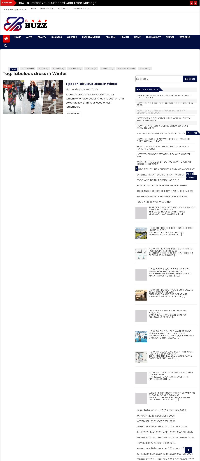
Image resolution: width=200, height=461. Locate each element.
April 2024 (169, 453)
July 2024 (181, 448)
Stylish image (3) (127, 68)
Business (56, 37)
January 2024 (165, 459)
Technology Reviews (173, 196)
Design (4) (59, 68)
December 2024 (184, 437)
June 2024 (143, 453)
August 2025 (166, 426)
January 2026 (145, 415)
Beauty (42, 37)
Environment (165, 174)
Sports (154, 196)
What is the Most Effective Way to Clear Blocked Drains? (164, 163)
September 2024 (147, 448)
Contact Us (63, 8)
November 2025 (146, 421)
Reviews (188, 191)
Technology (153, 37)
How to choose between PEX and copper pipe (164, 155)
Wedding (184, 37)
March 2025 (185, 432)
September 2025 (147, 426)
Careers (72, 37)
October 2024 (166, 443)
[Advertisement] (100, 58)
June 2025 (143, 432)
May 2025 (156, 432)
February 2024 (146, 459)
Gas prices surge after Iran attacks (161, 133)
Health (125, 37)
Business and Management (177, 169)
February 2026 (176, 410)
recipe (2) (146, 68)
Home (33, 8)
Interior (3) (76, 68)
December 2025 (165, 415)
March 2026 (158, 410)
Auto (29, 37)
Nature (177, 191)
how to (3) (108, 68)
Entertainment (91, 37)
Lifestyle (166, 191)
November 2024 (146, 443)
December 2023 (184, 459)
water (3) (92, 68)
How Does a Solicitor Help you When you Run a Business (164, 119)
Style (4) (44, 68)
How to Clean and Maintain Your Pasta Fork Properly (163, 147)
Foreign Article (168, 180)
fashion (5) (29, 68)
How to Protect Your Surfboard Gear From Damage (57, 3)
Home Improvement (174, 185)
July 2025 (181, 426)
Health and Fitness (149, 185)
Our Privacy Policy (82, 8)
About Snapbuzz (47, 8)
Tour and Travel (147, 201)
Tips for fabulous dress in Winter (91, 84)
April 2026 (143, 410)
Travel (170, 37)
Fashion (110, 37)
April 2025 (169, 432)
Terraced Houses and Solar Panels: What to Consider (164, 96)
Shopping (143, 196)
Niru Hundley (73, 89)
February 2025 (146, 437)
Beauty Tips (151, 169)
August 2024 (166, 448)
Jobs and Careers (148, 191)
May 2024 (156, 453)
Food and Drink (147, 180)
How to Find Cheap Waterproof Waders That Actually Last (163, 140)
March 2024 (185, 453)
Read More (73, 113)
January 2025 (165, 437)
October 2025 (166, 421)
